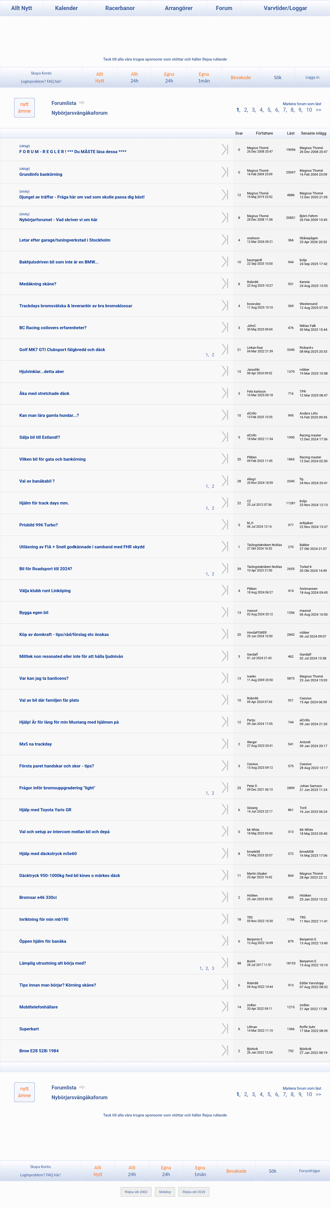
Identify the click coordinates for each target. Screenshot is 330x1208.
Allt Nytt (21, 8)
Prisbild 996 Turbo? (38, 524)
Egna (169, 77)
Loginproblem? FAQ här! (41, 81)
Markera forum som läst (302, 104)
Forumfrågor (309, 1170)
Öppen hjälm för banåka (42, 941)
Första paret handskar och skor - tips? (56, 765)
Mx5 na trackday (35, 744)
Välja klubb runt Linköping (45, 590)
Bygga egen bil (33, 612)
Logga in (312, 77)
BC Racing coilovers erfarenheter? (53, 327)
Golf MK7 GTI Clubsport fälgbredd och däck (62, 349)
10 (309, 110)
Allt (134, 77)
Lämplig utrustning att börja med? (52, 963)
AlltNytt (99, 77)
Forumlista (69, 103)
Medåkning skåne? (37, 283)
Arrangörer (179, 8)
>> (318, 110)
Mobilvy (165, 1192)
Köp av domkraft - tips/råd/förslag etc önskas (64, 634)
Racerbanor (120, 8)
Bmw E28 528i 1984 (39, 1050)
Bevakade (241, 77)
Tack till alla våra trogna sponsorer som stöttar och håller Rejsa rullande (165, 59)
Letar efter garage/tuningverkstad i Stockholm (64, 240)
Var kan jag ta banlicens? (44, 678)
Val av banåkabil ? (37, 481)
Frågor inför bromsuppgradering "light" (57, 787)
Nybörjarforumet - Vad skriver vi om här (58, 219)
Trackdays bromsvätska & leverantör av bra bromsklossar (75, 305)
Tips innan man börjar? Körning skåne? (57, 985)
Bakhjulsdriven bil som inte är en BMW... (58, 261)
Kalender (66, 8)
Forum (224, 8)
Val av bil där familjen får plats (49, 700)
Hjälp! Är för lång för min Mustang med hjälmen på (69, 722)
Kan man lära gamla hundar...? (49, 415)
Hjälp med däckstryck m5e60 (48, 853)
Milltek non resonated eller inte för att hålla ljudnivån (71, 656)
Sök (278, 77)
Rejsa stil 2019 (194, 1192)
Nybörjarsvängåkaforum (80, 113)
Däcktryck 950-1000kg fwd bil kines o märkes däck (69, 875)
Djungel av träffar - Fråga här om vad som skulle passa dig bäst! (82, 197)
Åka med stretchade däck (44, 393)
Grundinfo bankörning (40, 174)
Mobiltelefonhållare (38, 1007)
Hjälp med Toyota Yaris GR (45, 809)
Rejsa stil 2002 (136, 1192)
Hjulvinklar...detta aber (41, 371)
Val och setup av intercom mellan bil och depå (64, 831)
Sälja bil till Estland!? (39, 437)
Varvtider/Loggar (285, 8)
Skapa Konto (41, 73)
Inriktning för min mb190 (43, 919)
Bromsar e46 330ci (38, 897)
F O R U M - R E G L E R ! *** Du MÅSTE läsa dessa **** (72, 151)
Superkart (29, 1028)
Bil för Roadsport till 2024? (45, 568)
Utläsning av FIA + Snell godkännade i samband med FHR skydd (82, 546)
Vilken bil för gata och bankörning (52, 459)
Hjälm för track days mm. (44, 503)
